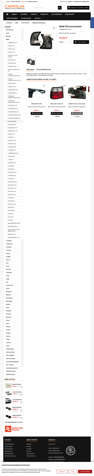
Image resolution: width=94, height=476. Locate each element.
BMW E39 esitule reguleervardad (17, 384)
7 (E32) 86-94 (12, 144)
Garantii (34, 14)
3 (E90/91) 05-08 (13, 90)
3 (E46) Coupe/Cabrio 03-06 (14, 79)
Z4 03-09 (10, 217)
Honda (8, 269)
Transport (44, 14)
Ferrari (8, 260)
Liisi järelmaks (56, 14)
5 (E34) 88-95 (12, 121)
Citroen (8, 250)
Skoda (8, 327)
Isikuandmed (30, 453)
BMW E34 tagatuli (56, 104)
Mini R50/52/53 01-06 (14, 223)
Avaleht (8, 27)
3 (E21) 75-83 (11, 60)
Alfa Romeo (9, 30)
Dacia (8, 253)
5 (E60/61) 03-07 (12, 128)
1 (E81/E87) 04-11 (12, 42)
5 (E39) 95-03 (12, 124)
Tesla (8, 339)
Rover (8, 320)
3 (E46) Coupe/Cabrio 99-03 (14, 75)
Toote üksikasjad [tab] (43, 70)
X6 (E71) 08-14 (12, 204)
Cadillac (9, 241)
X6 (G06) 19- (11, 210)
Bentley (8, 36)
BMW (7, 39)
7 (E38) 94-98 (12, 147)
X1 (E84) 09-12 (12, 163)
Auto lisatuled (10, 358)
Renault (8, 317)
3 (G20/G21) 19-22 (13, 112)
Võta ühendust (31, 456)
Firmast (14, 14)
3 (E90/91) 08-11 (12, 93)
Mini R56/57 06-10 (13, 226)
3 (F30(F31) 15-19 (12, 109)
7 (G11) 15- (11, 159)
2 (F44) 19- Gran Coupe (12, 56)
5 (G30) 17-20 (12, 140)
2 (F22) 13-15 (11, 52)
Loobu (73, 471)
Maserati (9, 291)
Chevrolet (9, 244)
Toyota (8, 342)
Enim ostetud (10, 379)
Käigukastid (69, 14)
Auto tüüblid (10, 355)
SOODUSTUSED (26, 18)
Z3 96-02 (10, 214)
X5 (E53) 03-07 (12, 185)
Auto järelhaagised (12, 362)
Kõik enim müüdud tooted (14, 422)
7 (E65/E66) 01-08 (13, 153)
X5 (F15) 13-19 (11, 195)
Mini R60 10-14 (12, 234)
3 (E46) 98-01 (12, 83)
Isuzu (7, 276)
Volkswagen (10, 349)
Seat (7, 323)
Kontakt (37, 18)
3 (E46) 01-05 (12, 87)
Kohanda (62, 471)
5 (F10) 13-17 (11, 137)
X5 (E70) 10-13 (12, 191)
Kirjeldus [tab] (30, 70)
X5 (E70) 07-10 (12, 188)
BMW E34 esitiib (36, 104)
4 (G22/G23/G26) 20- (14, 118)
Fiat (7, 263)
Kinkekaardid (10, 374)
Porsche (8, 314)
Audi (7, 33)
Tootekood (62, 29)
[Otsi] (47, 8)
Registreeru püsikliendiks (82, 1)
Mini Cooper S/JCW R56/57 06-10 (13, 230)
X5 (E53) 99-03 (12, 182)
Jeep (7, 279)
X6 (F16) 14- (11, 207)
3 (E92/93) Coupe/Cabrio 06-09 (14, 97)
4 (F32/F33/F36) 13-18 (14, 115)
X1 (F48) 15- (11, 166)
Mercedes (9, 301)
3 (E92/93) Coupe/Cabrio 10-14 (14, 101)
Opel (7, 307)
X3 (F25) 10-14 (12, 175)
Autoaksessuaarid (12, 368)
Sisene (70, 1)
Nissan (8, 304)
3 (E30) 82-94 (12, 63)
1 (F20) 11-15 (11, 46)
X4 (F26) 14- (11, 179)
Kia (7, 282)
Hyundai (9, 272)
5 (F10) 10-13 (11, 134)
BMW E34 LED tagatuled (77, 104)
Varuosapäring (12, 18)
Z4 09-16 (10, 220)
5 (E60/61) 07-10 (12, 131)
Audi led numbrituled (17, 392)
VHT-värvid (10, 365)
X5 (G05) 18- (11, 201)
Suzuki (8, 336)
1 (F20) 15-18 (11, 49)
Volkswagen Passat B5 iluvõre (17, 399)
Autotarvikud (10, 352)
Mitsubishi (9, 298)
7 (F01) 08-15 (11, 156)
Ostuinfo (24, 14)
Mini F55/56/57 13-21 (13, 237)
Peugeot (8, 311)
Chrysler (8, 247)
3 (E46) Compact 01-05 (14, 70)
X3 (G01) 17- (11, 198)
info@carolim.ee (33, 1)
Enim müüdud (9, 449)
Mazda (8, 295)
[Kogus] (67, 42)
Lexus (7, 288)
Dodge (8, 256)
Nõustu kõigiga (85, 471)
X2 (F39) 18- (11, 169)
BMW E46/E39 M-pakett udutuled (17, 407)
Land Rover (9, 285)
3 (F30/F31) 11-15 (12, 105)
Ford (7, 266)
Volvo (8, 346)
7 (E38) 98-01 (11, 150)
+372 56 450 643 (15, 1)
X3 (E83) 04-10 (12, 172)
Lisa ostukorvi (81, 42)
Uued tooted (8, 446)
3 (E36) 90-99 (12, 66)
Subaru (8, 333)
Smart (8, 330)
